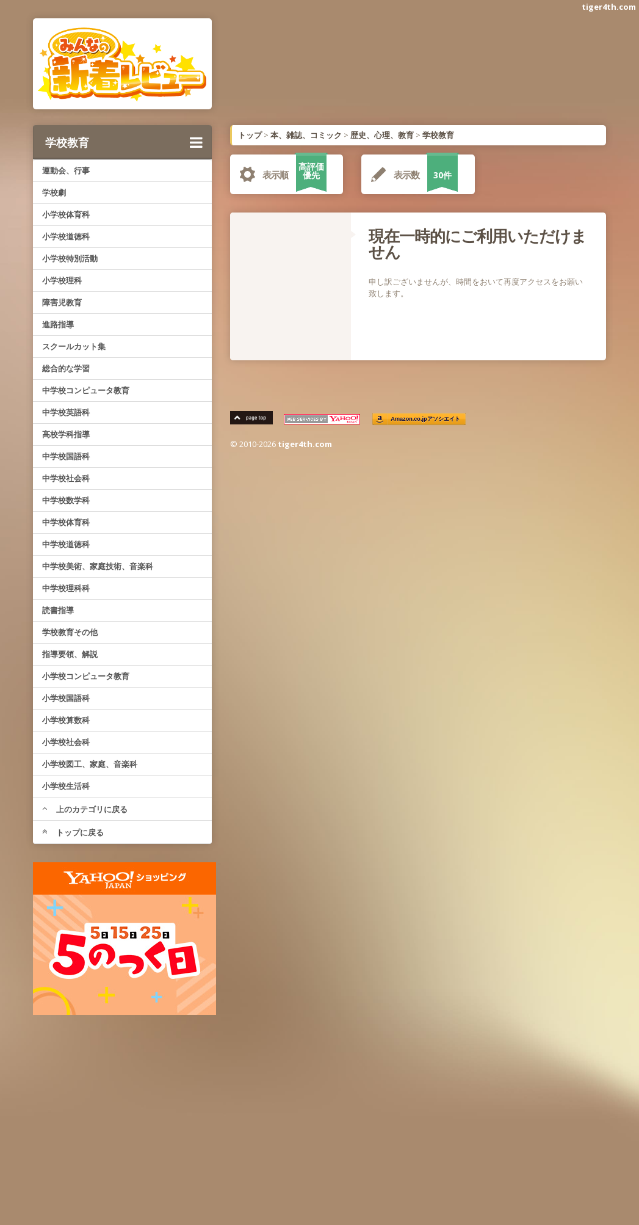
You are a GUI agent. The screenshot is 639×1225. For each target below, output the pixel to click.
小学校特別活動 (70, 258)
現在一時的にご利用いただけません (478, 244)
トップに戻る (73, 832)
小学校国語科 (66, 697)
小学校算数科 (66, 719)
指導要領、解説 (70, 654)
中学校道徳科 (66, 544)
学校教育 (124, 142)
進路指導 (58, 324)
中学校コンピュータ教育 (85, 390)
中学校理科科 (66, 588)
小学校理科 (62, 280)
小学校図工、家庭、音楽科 (89, 763)
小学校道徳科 (66, 236)
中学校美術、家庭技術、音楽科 (97, 566)
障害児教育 (62, 302)
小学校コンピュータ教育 (85, 676)
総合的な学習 (66, 368)
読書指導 (58, 610)
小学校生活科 (66, 785)
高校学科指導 (66, 434)
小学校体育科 (66, 214)
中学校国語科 (66, 456)
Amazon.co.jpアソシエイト (426, 419)
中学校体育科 (66, 522)
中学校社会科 (66, 478)
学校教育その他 (70, 632)
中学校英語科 (66, 412)
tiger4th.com (609, 6)
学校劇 (54, 192)
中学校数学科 (66, 500)
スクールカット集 (74, 346)
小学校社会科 (66, 741)
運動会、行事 (66, 170)
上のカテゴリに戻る (85, 809)
